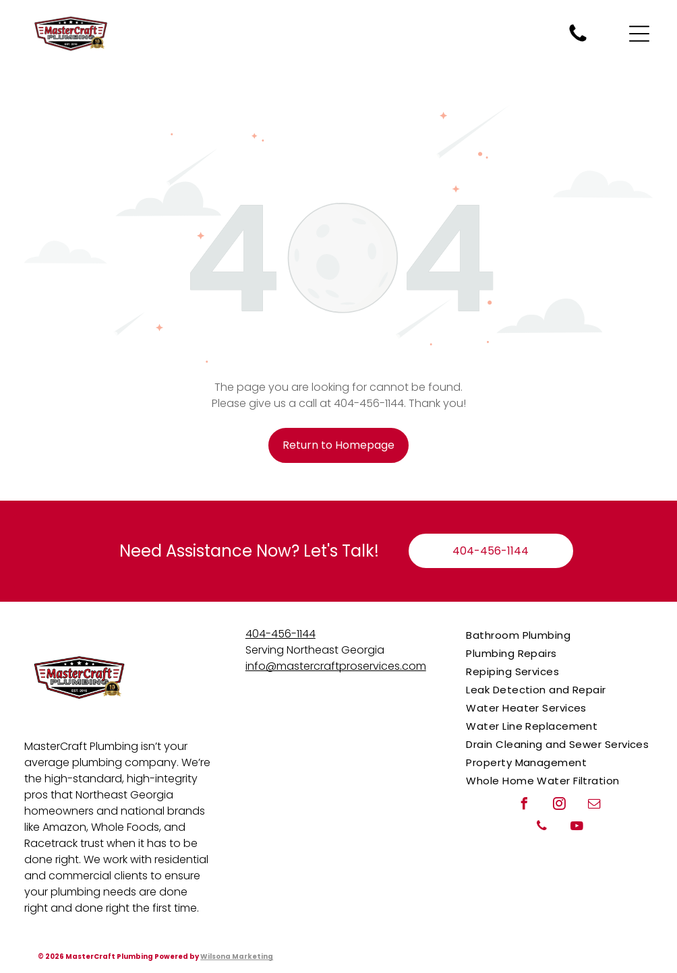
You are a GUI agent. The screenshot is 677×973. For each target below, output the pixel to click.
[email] (594, 805)
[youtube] (577, 828)
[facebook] (524, 805)
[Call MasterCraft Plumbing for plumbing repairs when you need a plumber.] (578, 41)
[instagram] (559, 805)
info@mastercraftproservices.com (335, 666)
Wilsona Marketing (236, 956)
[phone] (542, 828)
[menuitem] (559, 635)
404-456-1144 (280, 633)
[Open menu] (639, 34)
